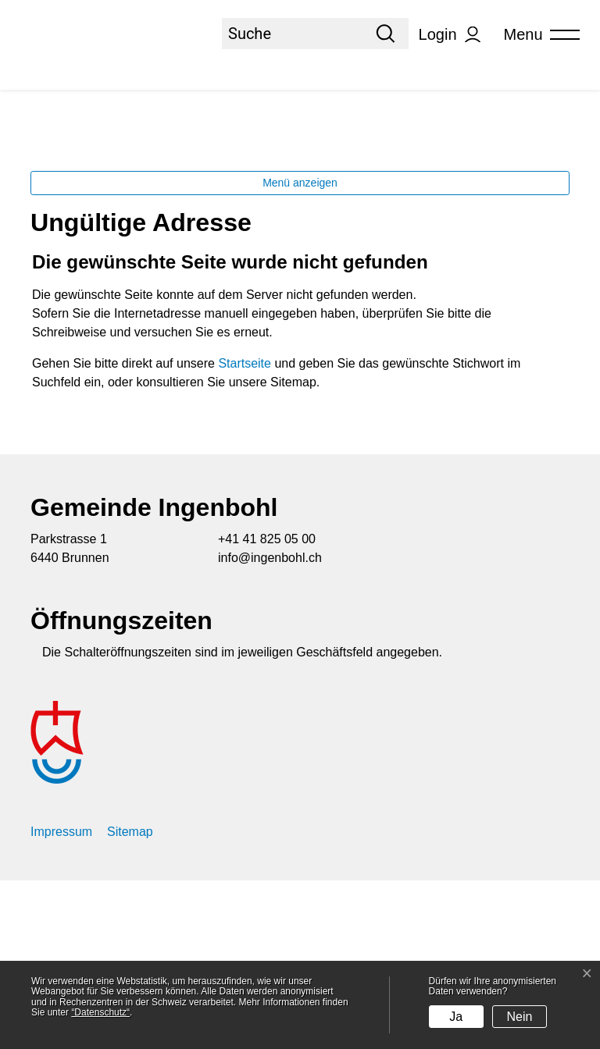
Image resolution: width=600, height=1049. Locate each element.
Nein (520, 1016)
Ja (455, 1016)
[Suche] (292, 33)
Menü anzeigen (300, 351)
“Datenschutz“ (100, 1012)
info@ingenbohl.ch (270, 726)
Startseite (244, 532)
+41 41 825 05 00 (267, 707)
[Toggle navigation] (537, 35)
